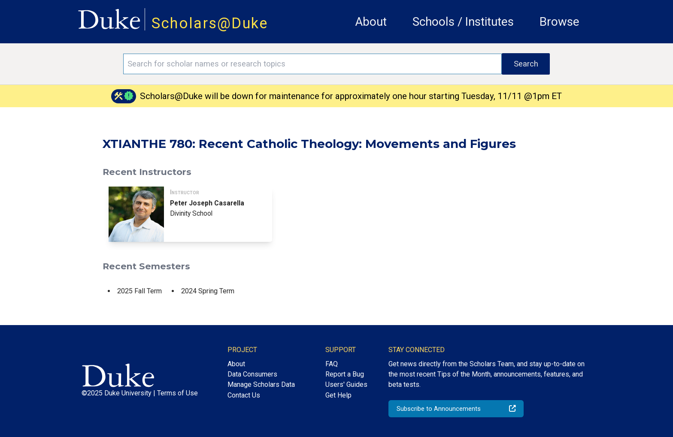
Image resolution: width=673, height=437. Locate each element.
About (371, 22)
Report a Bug (344, 374)
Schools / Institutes (463, 22)
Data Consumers (252, 374)
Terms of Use (177, 393)
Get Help (338, 395)
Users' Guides (346, 384)
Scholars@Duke (210, 23)
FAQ (331, 364)
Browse (559, 22)
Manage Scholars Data (261, 384)
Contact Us (243, 395)
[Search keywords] (312, 64)
